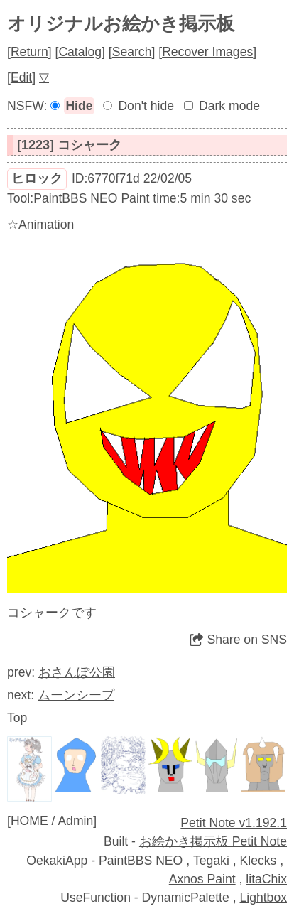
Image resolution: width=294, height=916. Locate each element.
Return (29, 52)
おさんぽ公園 (76, 672)
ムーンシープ (76, 695)
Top (17, 718)
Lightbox (263, 897)
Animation (46, 224)
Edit (21, 77)
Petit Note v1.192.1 (233, 823)
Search (132, 52)
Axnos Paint (202, 879)
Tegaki (211, 860)
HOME (29, 821)
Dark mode (229, 106)
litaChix (266, 879)
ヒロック (36, 178)
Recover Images (207, 52)
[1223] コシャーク (69, 145)
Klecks (258, 860)
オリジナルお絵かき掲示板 (120, 23)
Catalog (80, 52)
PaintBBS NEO (141, 860)
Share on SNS (238, 639)
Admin (75, 821)
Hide (78, 106)
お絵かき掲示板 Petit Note (213, 841)
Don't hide (146, 106)
